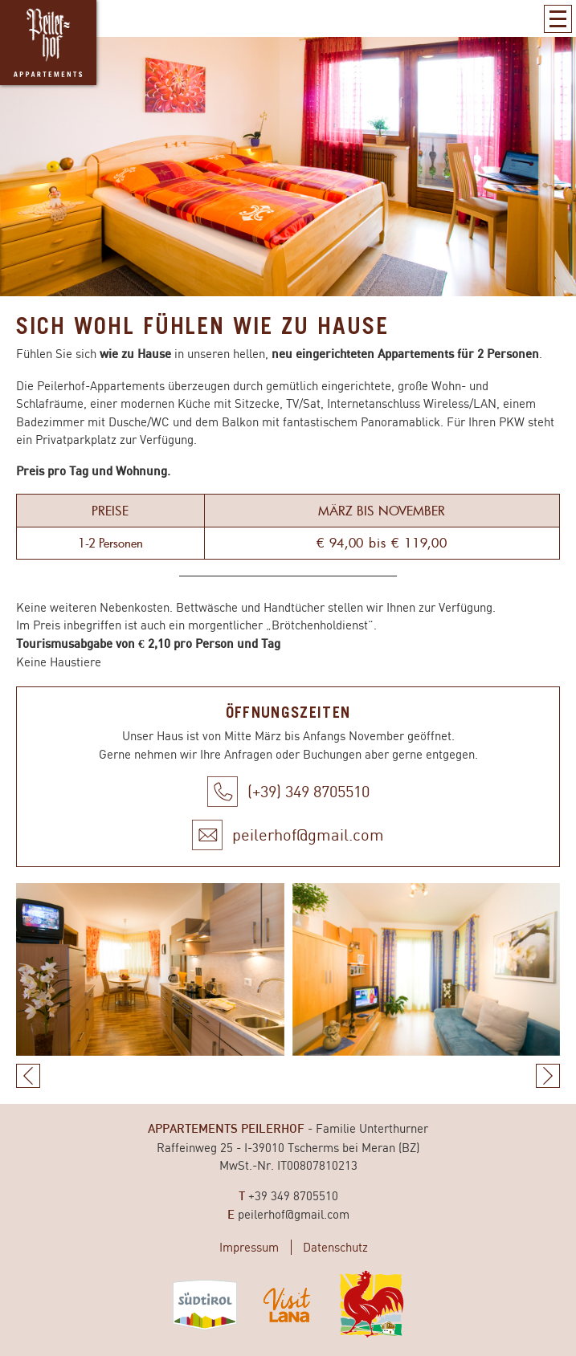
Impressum (249, 1247)
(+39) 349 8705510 (308, 791)
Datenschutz (335, 1247)
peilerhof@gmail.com (308, 835)
